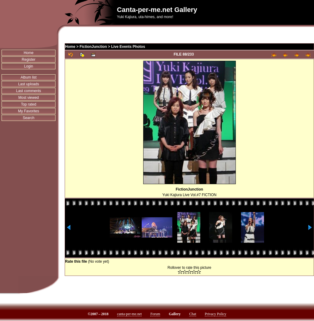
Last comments (28, 91)
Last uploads (28, 84)
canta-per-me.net (129, 314)
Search (28, 118)
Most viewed (28, 97)
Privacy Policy (215, 314)
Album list (28, 77)
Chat (192, 314)
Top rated (28, 104)
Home (28, 53)
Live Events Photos (128, 46)
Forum (155, 314)
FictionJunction (93, 46)
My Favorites (28, 111)
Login (28, 66)
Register (29, 59)
